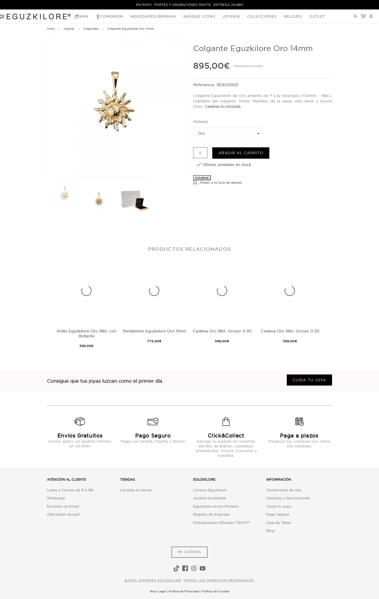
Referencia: (204, 84)
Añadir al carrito (240, 153)
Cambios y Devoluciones (288, 498)
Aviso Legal (158, 591)
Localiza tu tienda (136, 490)
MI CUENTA (189, 552)
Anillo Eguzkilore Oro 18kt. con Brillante (87, 333)
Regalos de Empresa (211, 514)
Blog (270, 530)
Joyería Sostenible (209, 498)
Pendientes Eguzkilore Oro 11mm (154, 330)
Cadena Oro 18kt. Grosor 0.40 (222, 330)
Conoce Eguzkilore (210, 490)
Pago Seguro (277, 514)
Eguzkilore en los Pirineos (215, 506)
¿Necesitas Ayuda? (63, 514)
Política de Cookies (215, 591)
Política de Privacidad (184, 591)
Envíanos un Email (63, 506)
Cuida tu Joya (278, 506)
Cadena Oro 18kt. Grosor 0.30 (290, 330)
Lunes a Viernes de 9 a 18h (70, 490)
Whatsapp (56, 498)
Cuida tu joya (309, 380)
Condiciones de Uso (283, 490)
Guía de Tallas (278, 522)
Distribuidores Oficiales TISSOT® (221, 522)
